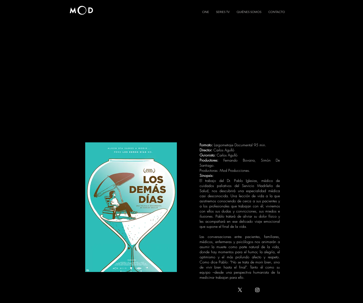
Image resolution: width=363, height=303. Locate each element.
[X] (240, 290)
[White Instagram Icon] (257, 290)
